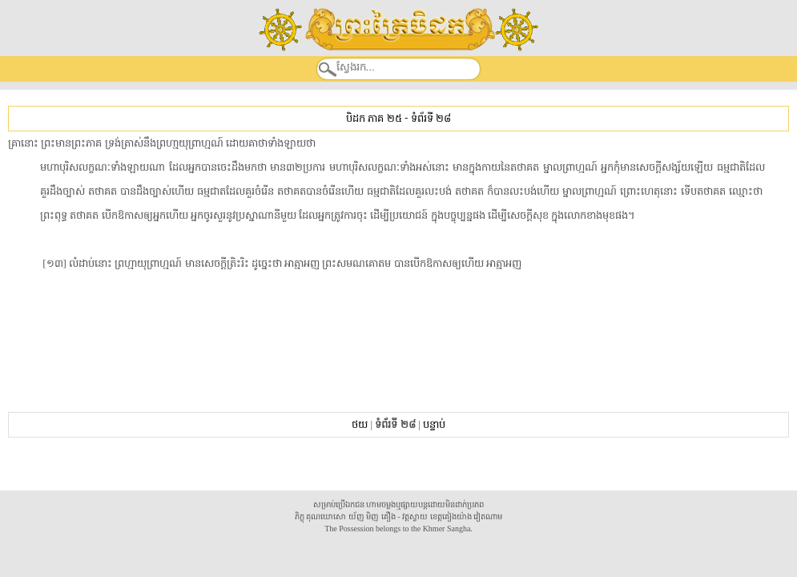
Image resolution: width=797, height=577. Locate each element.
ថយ (360, 424)
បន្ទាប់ (434, 424)
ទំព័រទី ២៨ (431, 118)
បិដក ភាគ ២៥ (373, 118)
